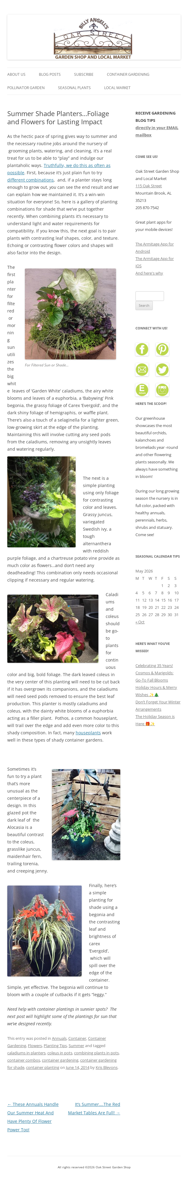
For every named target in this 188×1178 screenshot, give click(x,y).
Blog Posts (50, 74)
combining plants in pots (96, 1053)
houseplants (88, 733)
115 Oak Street (148, 186)
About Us (16, 74)
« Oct (140, 622)
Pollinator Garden (26, 87)
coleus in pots (59, 1053)
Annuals (59, 1038)
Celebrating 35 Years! (154, 665)
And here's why (149, 273)
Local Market (117, 87)
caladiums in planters (26, 1053)
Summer (76, 1045)
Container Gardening (128, 74)
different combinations (30, 180)
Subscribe (84, 74)
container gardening (60, 1060)
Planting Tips (55, 1045)
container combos (23, 1060)
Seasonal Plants (74, 87)
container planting (42, 1067)
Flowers (35, 1045)
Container (77, 1038)
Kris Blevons (107, 1067)
